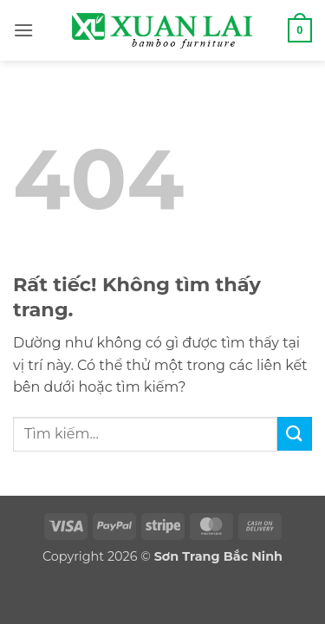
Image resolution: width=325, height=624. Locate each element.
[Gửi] (294, 434)
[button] (23, 30)
